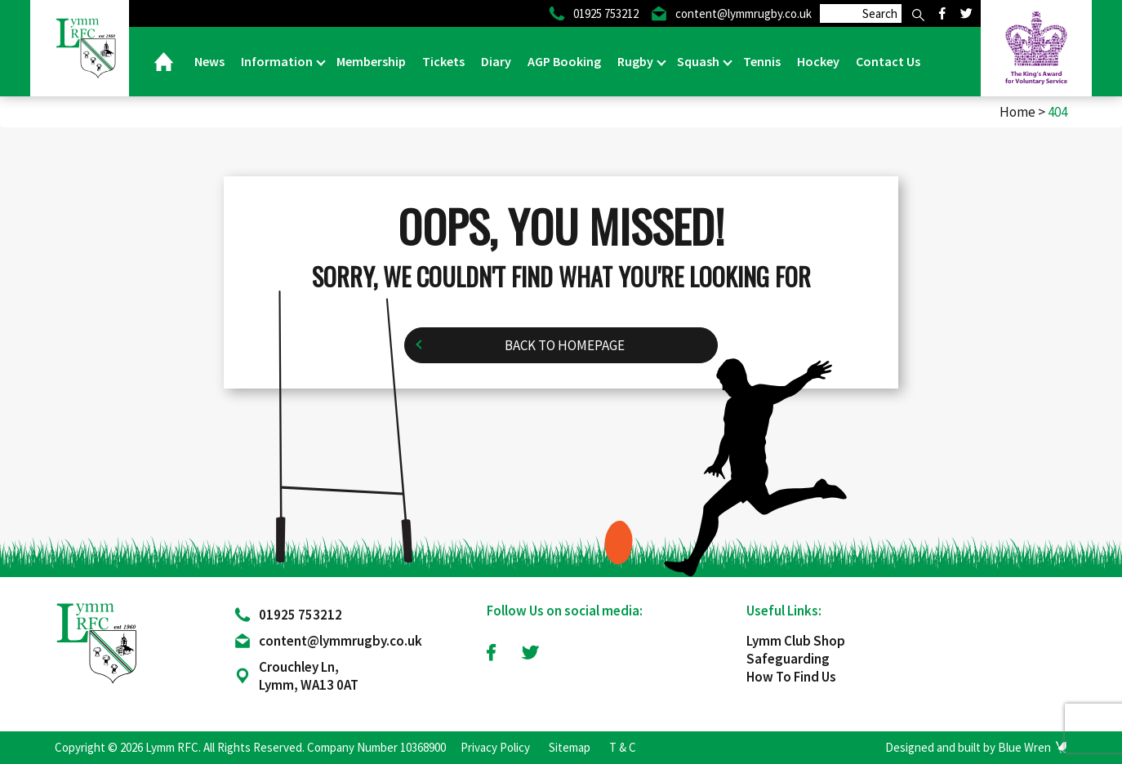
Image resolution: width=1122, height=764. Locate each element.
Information (278, 61)
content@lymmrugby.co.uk (340, 641)
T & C (622, 747)
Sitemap (569, 747)
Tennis (762, 61)
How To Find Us (791, 677)
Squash (699, 61)
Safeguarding (788, 659)
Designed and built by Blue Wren (968, 747)
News (209, 61)
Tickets (443, 61)
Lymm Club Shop (795, 641)
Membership (371, 61)
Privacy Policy (495, 747)
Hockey (818, 61)
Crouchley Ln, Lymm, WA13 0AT (308, 676)
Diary (496, 61)
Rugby (636, 61)
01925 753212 (300, 615)
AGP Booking (564, 61)
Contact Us (888, 61)
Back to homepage (565, 345)
